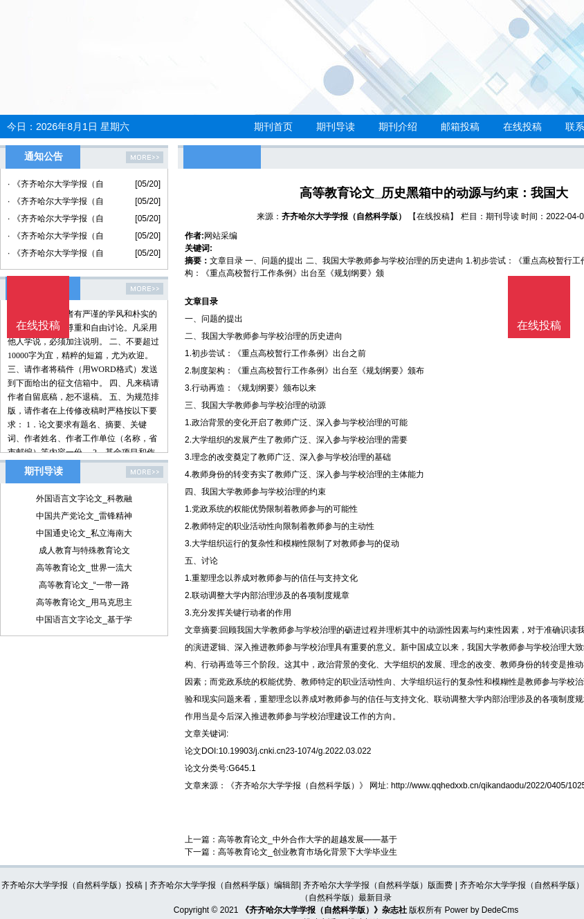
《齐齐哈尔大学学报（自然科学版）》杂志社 (324, 910)
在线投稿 (522, 126)
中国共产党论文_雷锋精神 (84, 516)
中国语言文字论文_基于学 (84, 619)
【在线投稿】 (433, 216)
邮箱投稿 (460, 126)
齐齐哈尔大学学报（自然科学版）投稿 (72, 885)
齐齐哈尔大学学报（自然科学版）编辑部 (224, 885)
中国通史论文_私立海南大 (84, 533)
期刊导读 (335, 126)
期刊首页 (273, 126)
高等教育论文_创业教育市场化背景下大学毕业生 (307, 852)
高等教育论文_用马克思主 (84, 602)
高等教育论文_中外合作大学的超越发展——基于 (307, 839)
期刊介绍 (397, 126)
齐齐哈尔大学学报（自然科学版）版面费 (378, 885)
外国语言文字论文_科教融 (84, 498)
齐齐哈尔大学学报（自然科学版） (344, 216)
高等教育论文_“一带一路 (84, 585)
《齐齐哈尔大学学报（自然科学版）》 (296, 785)
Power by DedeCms (481, 910)
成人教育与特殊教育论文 (84, 550)
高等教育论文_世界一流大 (84, 568)
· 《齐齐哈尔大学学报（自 (56, 184)
